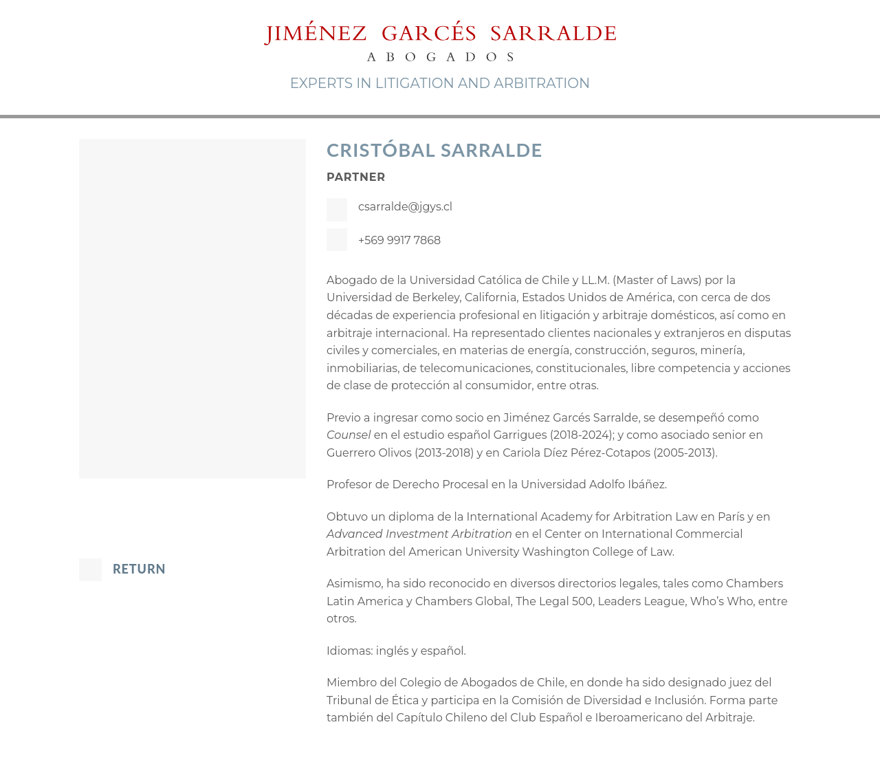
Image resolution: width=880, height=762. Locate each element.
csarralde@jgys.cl (405, 206)
